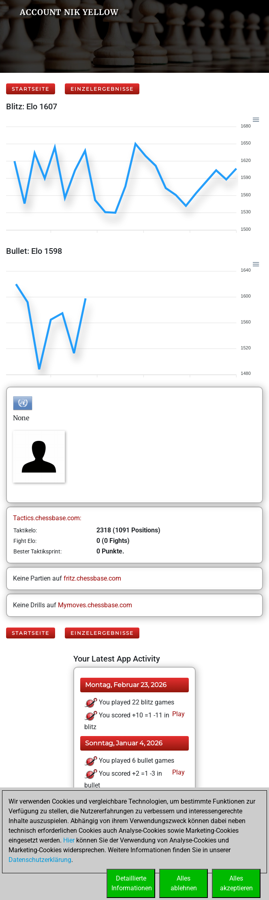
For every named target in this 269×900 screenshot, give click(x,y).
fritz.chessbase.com (92, 578)
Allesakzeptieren (236, 883)
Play (178, 714)
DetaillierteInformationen (131, 883)
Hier (69, 840)
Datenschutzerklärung (40, 860)
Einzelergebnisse (102, 89)
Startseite (30, 89)
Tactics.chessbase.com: (47, 518)
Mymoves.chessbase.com (95, 605)
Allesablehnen (184, 883)
